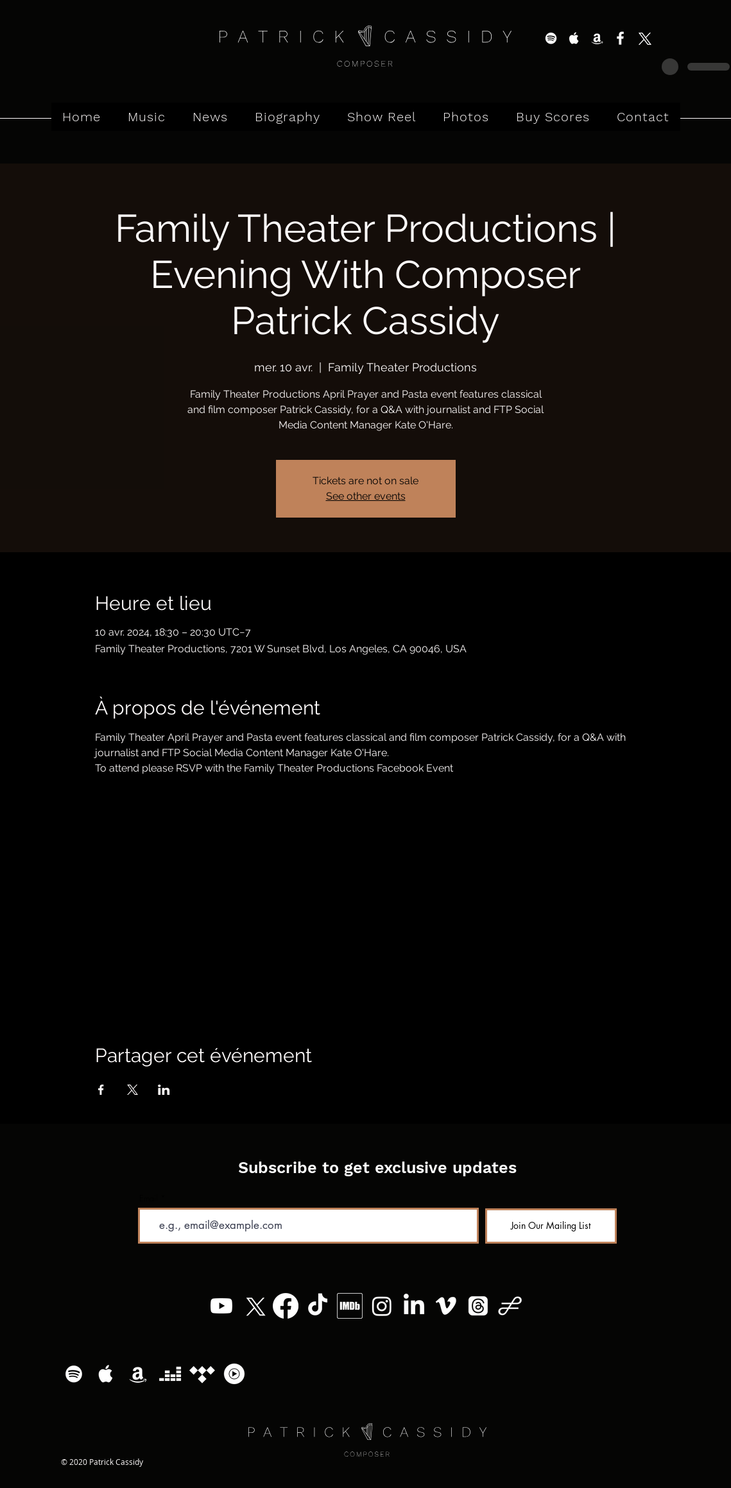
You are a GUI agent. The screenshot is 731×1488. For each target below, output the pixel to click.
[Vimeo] (446, 1306)
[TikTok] (318, 1306)
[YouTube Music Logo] (234, 1374)
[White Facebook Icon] (620, 38)
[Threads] (478, 1306)
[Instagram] (382, 1306)
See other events (366, 496)
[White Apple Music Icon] (574, 38)
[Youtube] (221, 1306)
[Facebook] (285, 1306)
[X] (643, 38)
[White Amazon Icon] (597, 38)
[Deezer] (170, 1374)
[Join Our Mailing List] (551, 1226)
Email (148, 1198)
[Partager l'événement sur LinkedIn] (164, 1090)
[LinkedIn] (414, 1306)
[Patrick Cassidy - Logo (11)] (510, 1306)
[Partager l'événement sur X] (132, 1090)
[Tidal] (202, 1374)
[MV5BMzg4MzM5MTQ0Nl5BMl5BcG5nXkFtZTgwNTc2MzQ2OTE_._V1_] (350, 1306)
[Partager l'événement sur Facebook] (101, 1090)
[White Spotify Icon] (551, 38)
